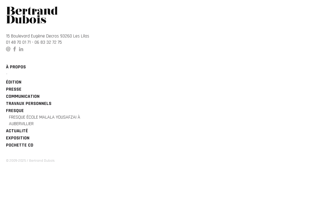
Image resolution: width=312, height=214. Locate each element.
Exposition (17, 138)
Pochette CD (19, 145)
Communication (23, 96)
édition (13, 82)
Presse (13, 89)
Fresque (15, 111)
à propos (16, 67)
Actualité (17, 131)
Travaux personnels (28, 103)
